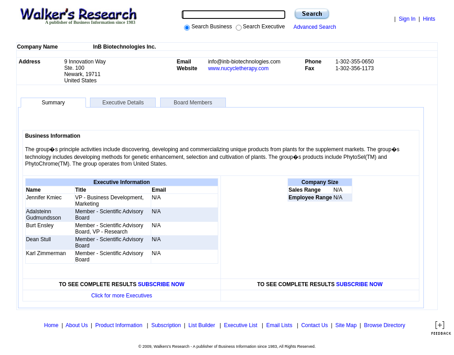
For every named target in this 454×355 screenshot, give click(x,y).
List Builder (203, 325)
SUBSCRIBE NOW (161, 284)
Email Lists (280, 325)
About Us (77, 325)
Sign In (407, 19)
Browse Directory (384, 325)
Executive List (241, 325)
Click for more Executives (121, 295)
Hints (429, 19)
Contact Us (314, 325)
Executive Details (123, 102)
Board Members (193, 102)
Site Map (345, 325)
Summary (53, 102)
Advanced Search (313, 27)
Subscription (166, 325)
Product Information (119, 325)
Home (50, 325)
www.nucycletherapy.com (238, 68)
